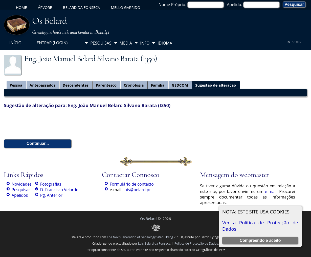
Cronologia (134, 85)
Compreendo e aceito (260, 240)
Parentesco (106, 85)
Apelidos (20, 195)
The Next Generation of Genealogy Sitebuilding (140, 237)
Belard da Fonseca (81, 7)
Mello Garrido (125, 7)
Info (144, 43)
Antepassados (42, 85)
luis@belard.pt (137, 189)
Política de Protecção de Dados (196, 243)
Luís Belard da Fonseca (154, 243)
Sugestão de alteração (215, 85)
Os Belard (49, 21)
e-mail (271, 191)
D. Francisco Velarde (59, 189)
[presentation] (42, 124)
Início (15, 43)
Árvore (45, 7)
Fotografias (50, 184)
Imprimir (294, 42)
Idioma (165, 43)
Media (126, 43)
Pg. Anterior (51, 195)
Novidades (22, 184)
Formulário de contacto (132, 184)
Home (21, 7)
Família (158, 85)
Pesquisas (101, 43)
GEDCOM (180, 85)
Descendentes (76, 85)
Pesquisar (21, 189)
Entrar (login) (52, 43)
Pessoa (16, 85)
